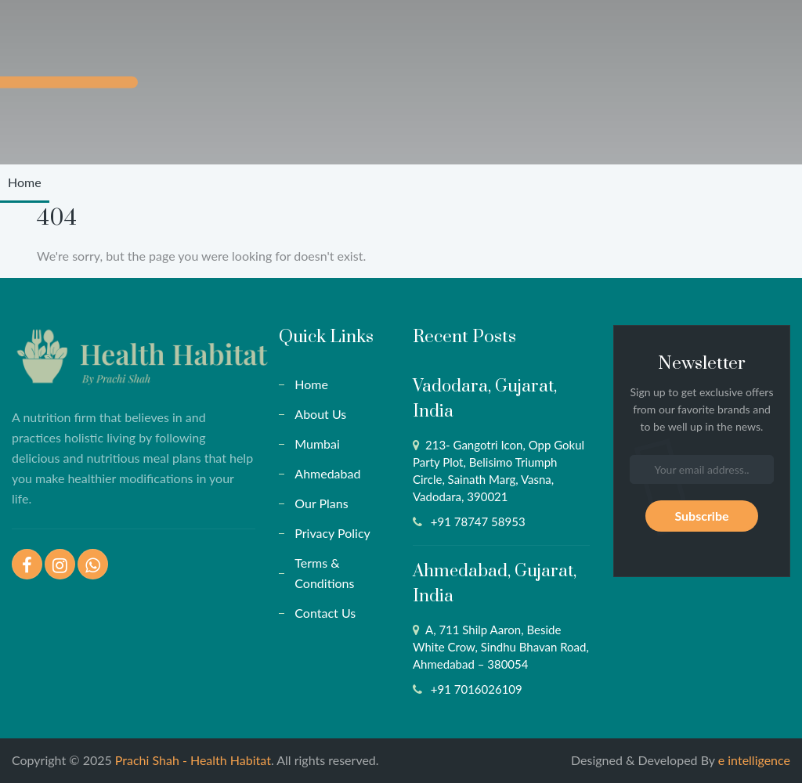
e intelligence (754, 759)
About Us (320, 413)
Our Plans (321, 503)
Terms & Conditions (324, 572)
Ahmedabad (327, 473)
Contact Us (325, 612)
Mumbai (317, 443)
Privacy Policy (332, 532)
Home (25, 182)
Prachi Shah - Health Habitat (193, 759)
